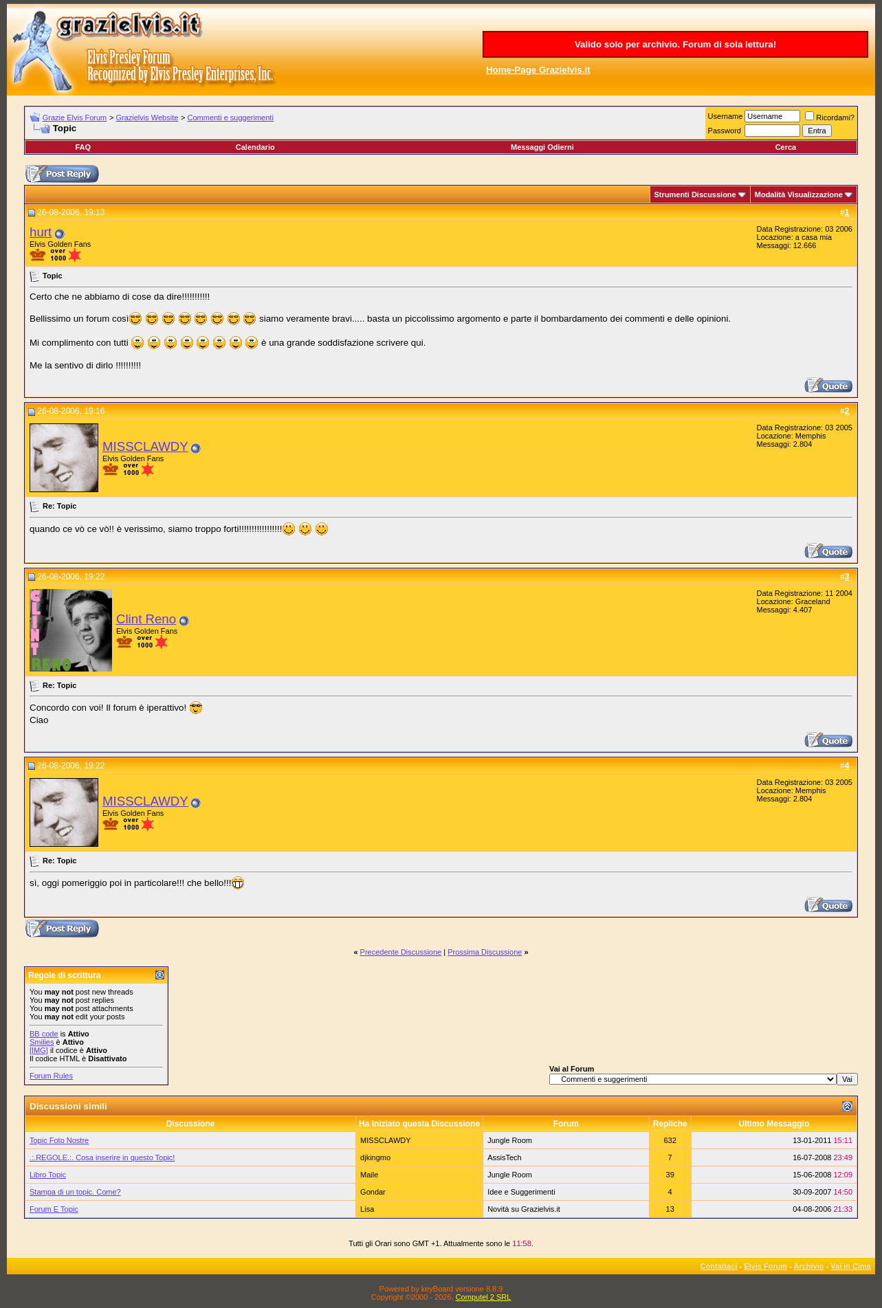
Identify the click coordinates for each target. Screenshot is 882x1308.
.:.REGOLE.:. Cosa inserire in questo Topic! (102, 1157)
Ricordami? (830, 117)
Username (725, 116)
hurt (41, 232)
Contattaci (719, 1266)
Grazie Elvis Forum (75, 117)
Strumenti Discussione (695, 194)
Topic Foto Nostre (59, 1140)
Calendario (255, 147)
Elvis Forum (765, 1266)
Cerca (786, 147)
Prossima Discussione (485, 952)
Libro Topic (48, 1175)
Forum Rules (51, 1076)
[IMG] (39, 1050)
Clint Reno (146, 619)
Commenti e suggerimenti (231, 117)
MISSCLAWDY (145, 446)
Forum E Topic (54, 1209)
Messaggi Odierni (542, 147)
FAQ (83, 147)
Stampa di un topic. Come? (75, 1192)
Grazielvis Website (146, 117)
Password (724, 130)
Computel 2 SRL (483, 1297)
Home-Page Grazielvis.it (538, 70)
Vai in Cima (850, 1266)
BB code (44, 1034)
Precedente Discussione (401, 952)
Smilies (42, 1042)
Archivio (809, 1266)
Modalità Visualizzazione (799, 194)
